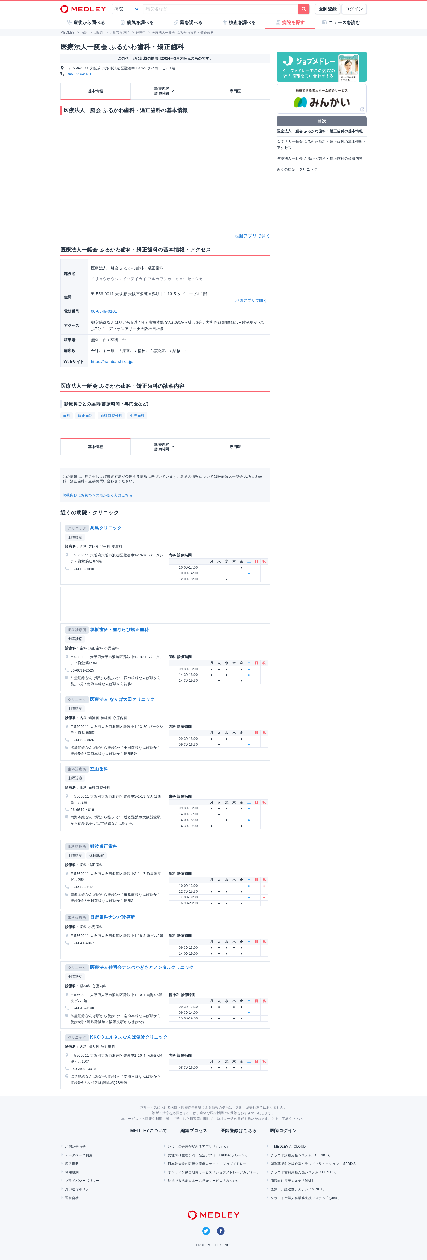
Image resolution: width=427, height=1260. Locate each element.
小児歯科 (137, 416)
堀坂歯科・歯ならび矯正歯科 (119, 629)
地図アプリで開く (252, 235)
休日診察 (96, 856)
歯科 (67, 416)
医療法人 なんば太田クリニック (122, 699)
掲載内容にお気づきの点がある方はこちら (98, 495)
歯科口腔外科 (111, 416)
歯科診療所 (77, 630)
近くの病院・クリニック (297, 169)
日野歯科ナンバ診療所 (112, 917)
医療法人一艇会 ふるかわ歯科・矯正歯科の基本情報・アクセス (322, 145)
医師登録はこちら (239, 1130)
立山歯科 (99, 769)
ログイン (354, 9)
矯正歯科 (85, 416)
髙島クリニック (106, 528)
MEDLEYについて (148, 1130)
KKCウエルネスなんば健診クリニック (129, 1037)
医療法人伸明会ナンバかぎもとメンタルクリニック (142, 967)
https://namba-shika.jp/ (112, 361)
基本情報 (95, 91)
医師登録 (327, 9)
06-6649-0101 (80, 74)
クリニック (77, 528)
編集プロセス (193, 1130)
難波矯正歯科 (103, 846)
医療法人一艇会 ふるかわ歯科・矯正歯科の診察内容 (320, 158)
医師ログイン (283, 1130)
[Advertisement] (166, 604)
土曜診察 (75, 537)
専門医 (235, 91)
